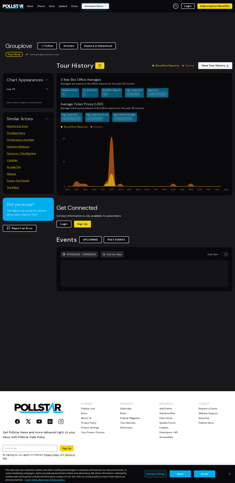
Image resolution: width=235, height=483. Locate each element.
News (123, 413)
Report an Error (19, 228)
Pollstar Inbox (206, 422)
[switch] (224, 254)
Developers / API (168, 432)
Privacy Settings (90, 427)
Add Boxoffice (167, 413)
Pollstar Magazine (130, 418)
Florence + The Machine (21, 153)
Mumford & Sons (17, 126)
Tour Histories (128, 422)
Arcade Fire (14, 167)
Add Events (165, 408)
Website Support (208, 413)
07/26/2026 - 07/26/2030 (79, 254)
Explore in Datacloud (98, 46)
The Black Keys (16, 133)
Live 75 (27, 89)
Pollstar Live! (88, 408)
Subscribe (125, 408)
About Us (86, 418)
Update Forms (167, 422)
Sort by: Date (112, 254)
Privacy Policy (51, 454)
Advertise (204, 418)
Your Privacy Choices (93, 432)
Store (84, 413)
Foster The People (18, 180)
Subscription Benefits (215, 6)
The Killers (13, 187)
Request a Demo (208, 408)
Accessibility (166, 437)
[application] (144, 164)
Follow (47, 46)
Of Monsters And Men (20, 140)
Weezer (11, 174)
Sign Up (82, 224)
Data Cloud (165, 418)
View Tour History (215, 65)
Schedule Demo (95, 6)
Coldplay (12, 160)
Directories (126, 427)
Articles (68, 46)
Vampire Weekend (18, 146)
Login (188, 6)
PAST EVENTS (116, 239)
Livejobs (163, 427)
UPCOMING (90, 239)
